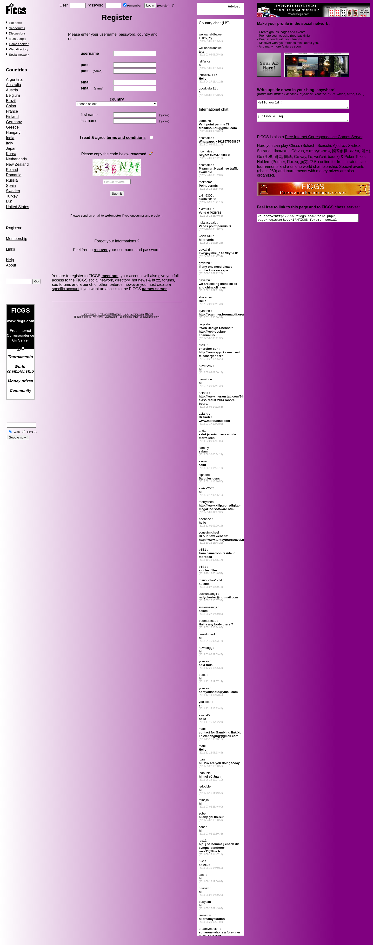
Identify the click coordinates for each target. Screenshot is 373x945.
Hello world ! (308, 105)
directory (122, 280)
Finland (12, 117)
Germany (14, 122)
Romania (13, 175)
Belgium (13, 95)
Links (10, 249)
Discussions (17, 33)
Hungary (13, 132)
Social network (19, 54)
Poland (12, 170)
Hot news (15, 23)
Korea (11, 154)
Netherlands (16, 159)
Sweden (13, 191)
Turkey (12, 196)
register (163, 5)
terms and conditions (126, 138)
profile (283, 23)
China (11, 106)
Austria (12, 90)
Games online (89, 314)
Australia (13, 85)
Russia (12, 180)
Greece (12, 127)
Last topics (104, 314)
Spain (11, 186)
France (12, 111)
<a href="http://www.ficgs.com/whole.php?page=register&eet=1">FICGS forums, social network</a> (313, 222)
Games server (19, 44)
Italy (9, 143)
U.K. (9, 201)
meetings (109, 276)
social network (101, 280)
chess (339, 210)
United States (17, 207)
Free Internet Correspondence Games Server (323, 140)
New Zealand (17, 164)
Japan (11, 148)
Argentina (14, 79)
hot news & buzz (146, 280)
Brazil (11, 101)
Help (10, 260)
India (10, 138)
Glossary (116, 314)
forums (168, 280)
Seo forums (17, 28)
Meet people (17, 39)
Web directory (18, 49)
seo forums (61, 284)
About (11, 265)
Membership (16, 239)
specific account (66, 289)
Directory (154, 316)
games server (154, 289)
